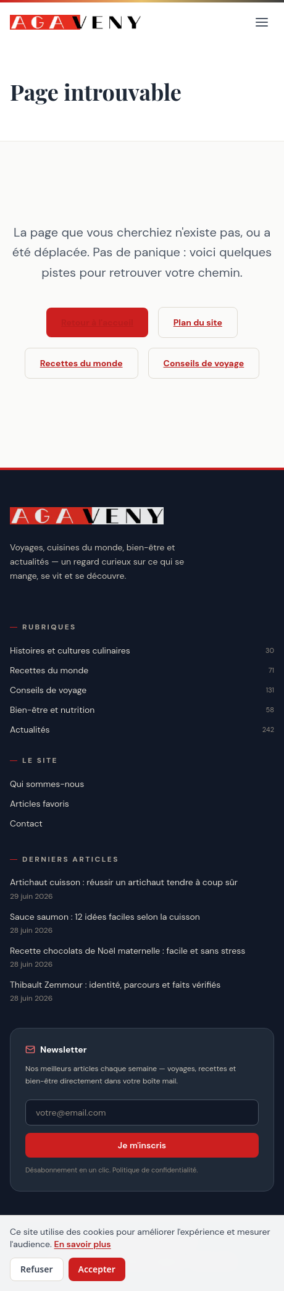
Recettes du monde (81, 363)
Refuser (36, 1269)
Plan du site (197, 322)
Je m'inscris (142, 1145)
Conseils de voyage (204, 363)
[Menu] (261, 22)
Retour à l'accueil (97, 322)
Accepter (96, 1269)
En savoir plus (82, 1244)
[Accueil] (75, 22)
